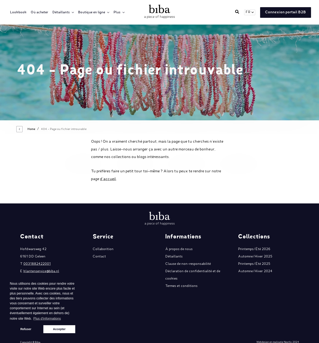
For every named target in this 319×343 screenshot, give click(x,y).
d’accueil (108, 179)
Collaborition (103, 243)
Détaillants (61, 12)
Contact (99, 250)
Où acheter (39, 12)
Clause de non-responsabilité (188, 258)
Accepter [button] (59, 329)
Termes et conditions (181, 280)
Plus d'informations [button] (47, 318)
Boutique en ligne (91, 12)
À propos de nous (179, 243)
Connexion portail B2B (285, 12)
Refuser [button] (25, 329)
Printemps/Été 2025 (254, 258)
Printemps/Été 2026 (254, 243)
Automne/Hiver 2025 (255, 250)
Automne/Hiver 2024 (255, 265)
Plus (117, 12)
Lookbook (18, 12)
